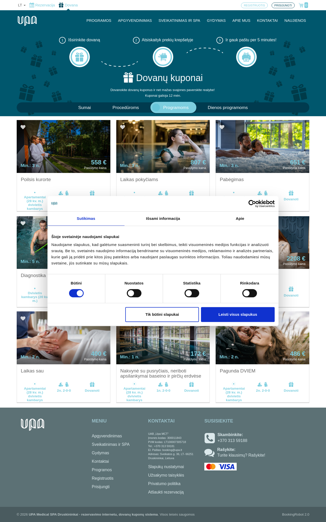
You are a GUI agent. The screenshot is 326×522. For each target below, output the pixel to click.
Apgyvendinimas (107, 436)
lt (22, 5)
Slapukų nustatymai (166, 467)
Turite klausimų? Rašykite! (241, 455)
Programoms (176, 107)
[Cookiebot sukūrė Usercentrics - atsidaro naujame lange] (252, 204)
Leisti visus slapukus (237, 314)
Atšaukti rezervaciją (166, 492)
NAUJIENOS (295, 20)
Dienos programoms (228, 107)
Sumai (84, 107)
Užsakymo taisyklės (166, 475)
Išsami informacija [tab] (163, 218)
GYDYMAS (216, 20)
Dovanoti (291, 195)
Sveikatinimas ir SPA (111, 444)
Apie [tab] (240, 218)
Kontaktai (100, 461)
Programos (102, 470)
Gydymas (100, 453)
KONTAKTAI (267, 20)
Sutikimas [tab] (86, 218)
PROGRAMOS (99, 20)
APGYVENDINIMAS (135, 20)
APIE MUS (241, 20)
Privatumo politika (164, 483)
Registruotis (102, 478)
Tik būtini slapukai (162, 314)
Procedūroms (125, 107)
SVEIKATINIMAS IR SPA (179, 20)
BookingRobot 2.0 (295, 514)
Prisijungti (101, 487)
